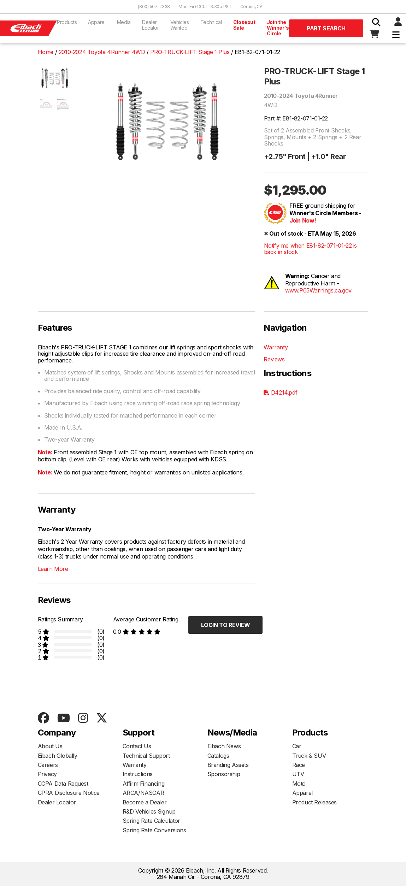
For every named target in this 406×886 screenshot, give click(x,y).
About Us (50, 746)
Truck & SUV (309, 755)
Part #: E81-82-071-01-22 (296, 118)
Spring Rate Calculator (151, 820)
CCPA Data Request (63, 783)
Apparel (97, 22)
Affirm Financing (144, 783)
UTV (298, 774)
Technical (211, 22)
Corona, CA (251, 6)
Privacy (47, 774)
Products (67, 22)
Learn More (53, 568)
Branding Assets (228, 765)
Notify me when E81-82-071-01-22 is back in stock (310, 248)
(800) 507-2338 (154, 6)
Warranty (276, 347)
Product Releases (314, 802)
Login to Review (225, 624)
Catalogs (218, 755)
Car (296, 746)
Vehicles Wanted (179, 25)
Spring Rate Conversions (154, 830)
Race (298, 765)
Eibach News (224, 746)
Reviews (274, 359)
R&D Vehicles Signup (149, 811)
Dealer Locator (150, 25)
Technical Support (146, 755)
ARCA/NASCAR (143, 793)
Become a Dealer (145, 802)
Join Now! (302, 220)
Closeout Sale (244, 25)
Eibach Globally (57, 755)
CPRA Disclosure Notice (69, 793)
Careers (48, 765)
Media (124, 22)
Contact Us (137, 746)
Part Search (326, 28)
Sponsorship (223, 774)
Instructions (138, 774)
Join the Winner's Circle (278, 27)
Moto (299, 783)
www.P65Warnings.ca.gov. (319, 290)
